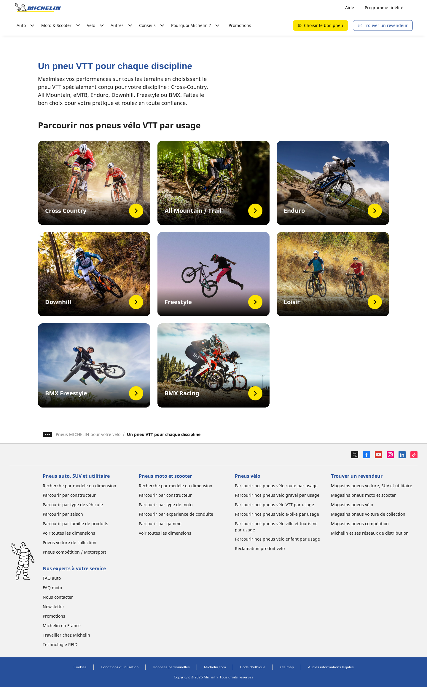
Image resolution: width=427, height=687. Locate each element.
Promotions (240, 25)
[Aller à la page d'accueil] (38, 7)
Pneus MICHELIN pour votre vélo (88, 434)
